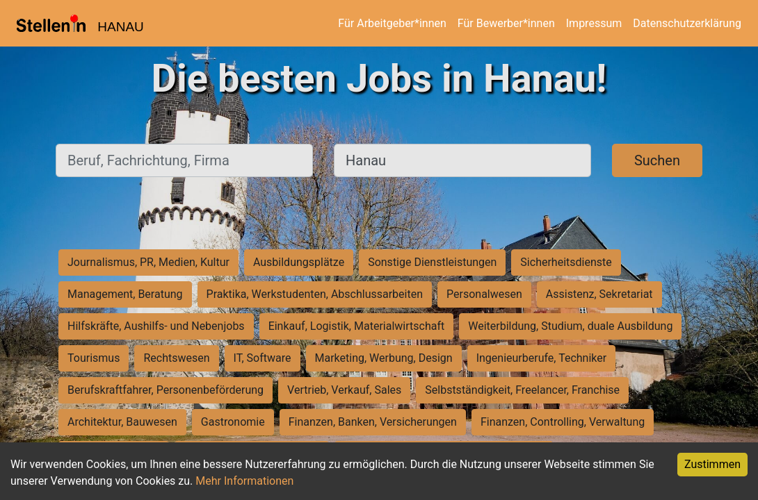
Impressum (594, 23)
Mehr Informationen (244, 481)
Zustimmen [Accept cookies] (712, 464)
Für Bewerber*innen (506, 23)
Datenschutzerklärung (687, 23)
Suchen (657, 160)
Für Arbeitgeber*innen (392, 23)
